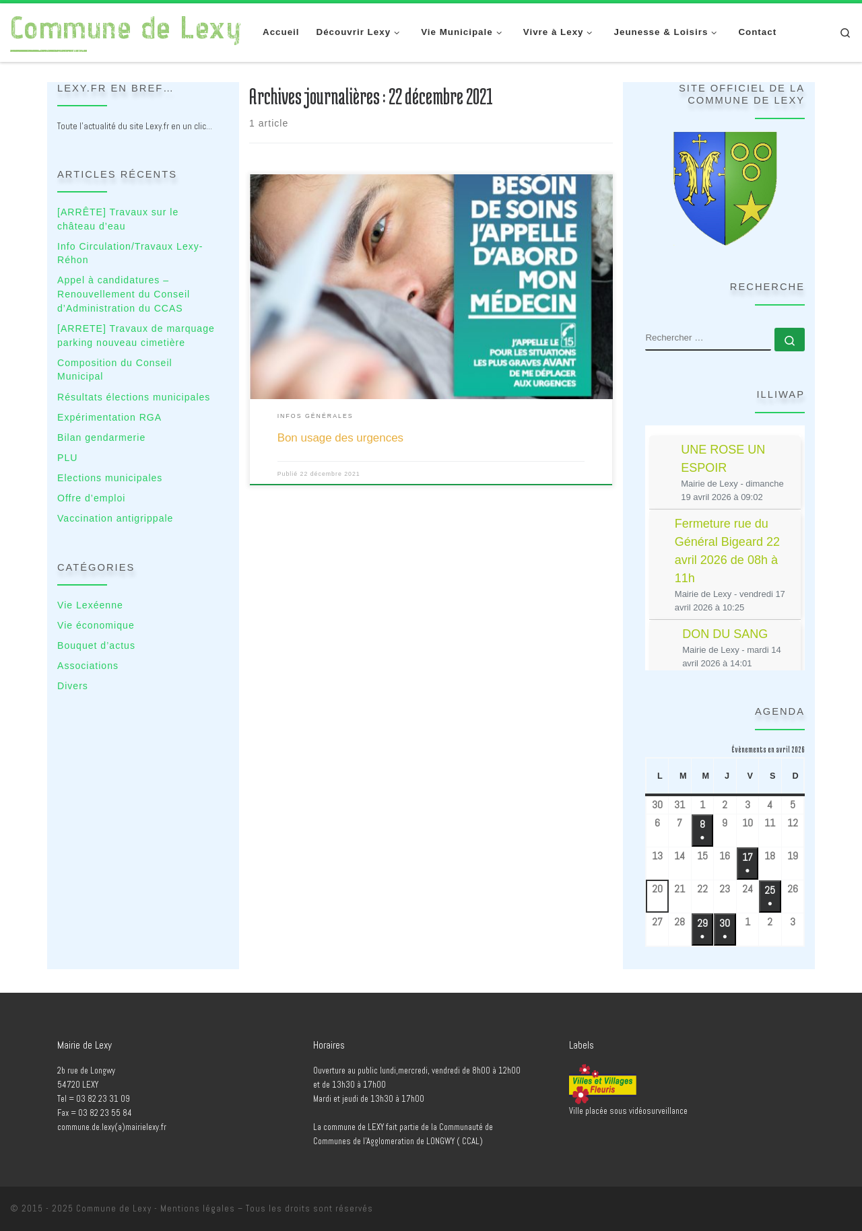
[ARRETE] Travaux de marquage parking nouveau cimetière (136, 335)
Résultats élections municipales (133, 397)
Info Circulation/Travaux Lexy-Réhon (130, 253)
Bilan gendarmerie (101, 437)
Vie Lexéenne (90, 605)
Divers (72, 685)
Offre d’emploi (91, 498)
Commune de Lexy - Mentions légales (155, 1208)
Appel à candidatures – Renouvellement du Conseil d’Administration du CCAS (123, 294)
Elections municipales (109, 477)
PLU (67, 457)
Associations (88, 665)
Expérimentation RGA (109, 417)
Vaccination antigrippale (115, 518)
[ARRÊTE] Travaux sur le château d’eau (117, 219)
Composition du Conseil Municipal (114, 369)
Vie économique (96, 625)
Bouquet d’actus (96, 645)
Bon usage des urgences (340, 437)
